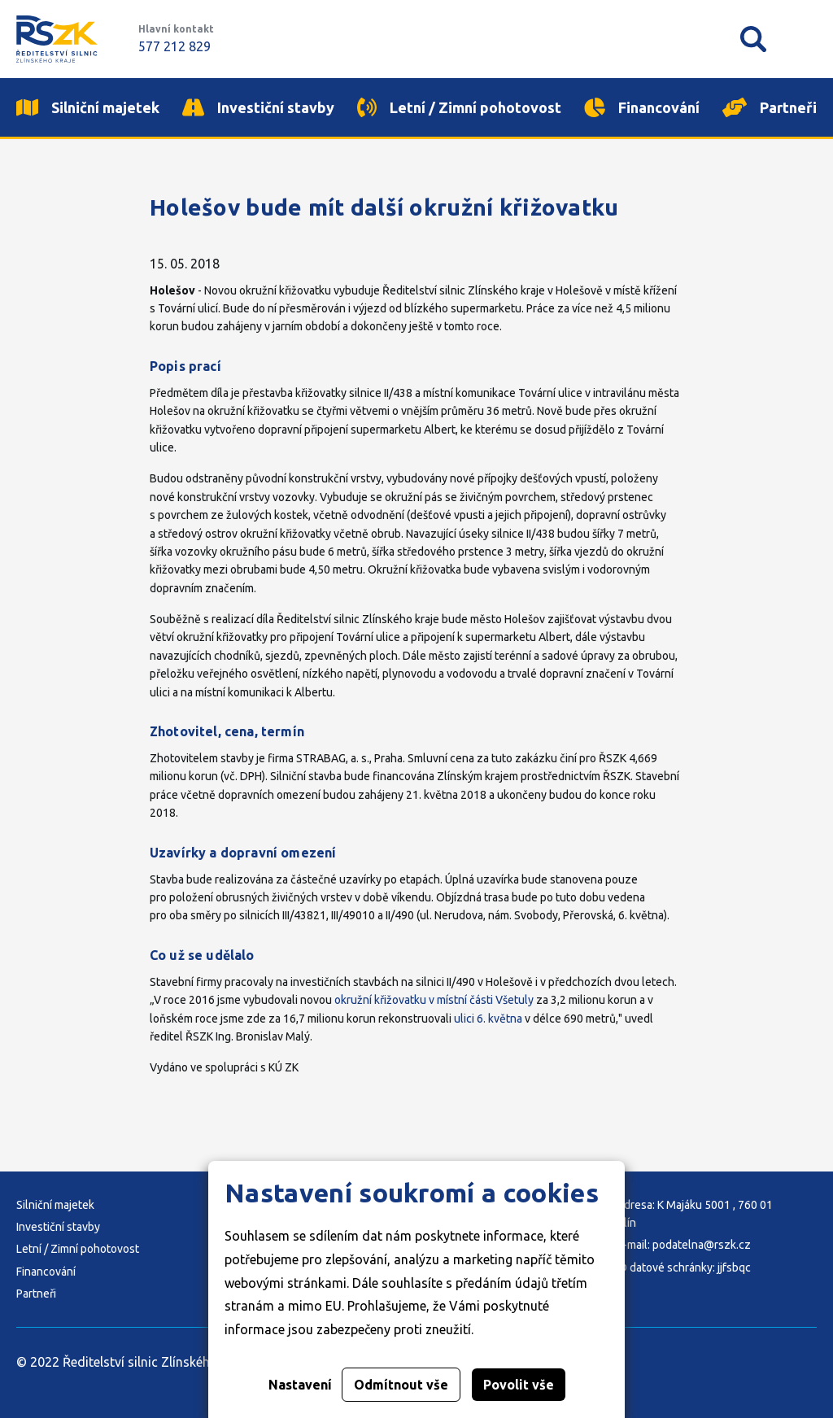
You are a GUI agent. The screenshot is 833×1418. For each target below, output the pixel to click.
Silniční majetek (55, 1204)
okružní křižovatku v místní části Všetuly (434, 999)
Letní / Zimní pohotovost (77, 1248)
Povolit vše (518, 1384)
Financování (46, 1271)
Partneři (36, 1293)
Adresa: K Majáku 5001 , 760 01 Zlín (695, 1213)
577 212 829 (174, 46)
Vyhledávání (753, 39)
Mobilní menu (804, 39)
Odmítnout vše (401, 1384)
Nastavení (300, 1384)
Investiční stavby (58, 1226)
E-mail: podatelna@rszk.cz (684, 1244)
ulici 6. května (488, 1018)
